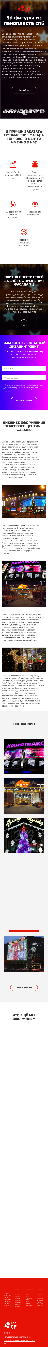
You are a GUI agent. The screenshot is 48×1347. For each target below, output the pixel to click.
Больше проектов (24, 987)
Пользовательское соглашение (17, 1337)
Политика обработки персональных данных (19, 1341)
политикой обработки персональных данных (20, 389)
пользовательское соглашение (24, 385)
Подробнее (24, 90)
